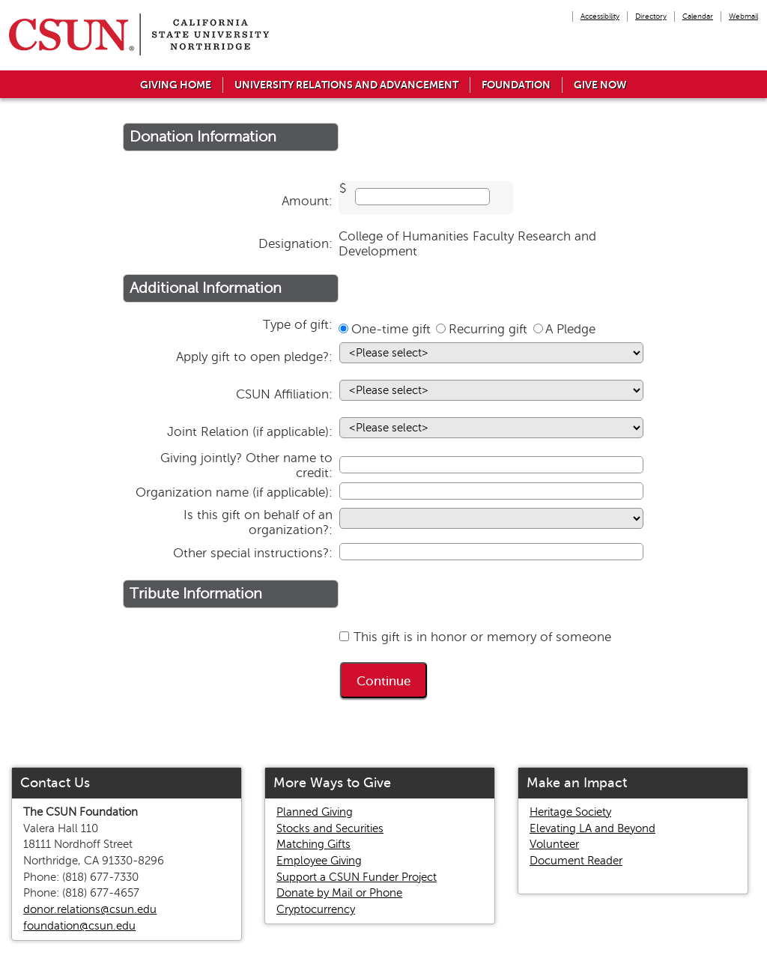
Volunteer (554, 844)
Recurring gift (488, 329)
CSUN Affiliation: (284, 394)
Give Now (600, 85)
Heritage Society (570, 812)
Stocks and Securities (330, 828)
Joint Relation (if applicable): (250, 432)
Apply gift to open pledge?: (254, 357)
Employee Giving (319, 861)
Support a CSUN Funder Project (356, 877)
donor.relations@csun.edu (90, 909)
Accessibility (599, 16)
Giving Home (175, 85)
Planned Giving (314, 812)
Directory (651, 16)
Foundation (516, 85)
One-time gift (391, 329)
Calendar (697, 16)
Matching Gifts (313, 844)
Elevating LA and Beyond (592, 828)
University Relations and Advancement (346, 85)
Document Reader (576, 861)
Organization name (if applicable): (234, 492)
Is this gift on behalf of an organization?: (258, 522)
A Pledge (570, 329)
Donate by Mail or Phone (339, 893)
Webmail (743, 16)
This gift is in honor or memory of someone (482, 637)
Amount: (307, 201)
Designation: (295, 244)
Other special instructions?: (253, 553)
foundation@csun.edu (79, 926)
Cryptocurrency (315, 909)
